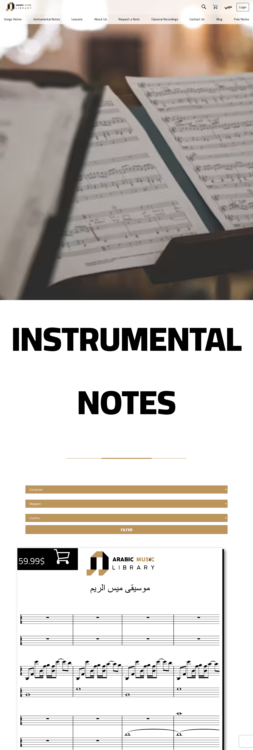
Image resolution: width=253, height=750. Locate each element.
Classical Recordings (164, 19)
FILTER (126, 529)
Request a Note (129, 19)
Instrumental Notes (46, 19)
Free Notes (241, 19)
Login (242, 7)
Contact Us (197, 19)
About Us (100, 19)
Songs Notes (13, 19)
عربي (228, 6)
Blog (219, 19)
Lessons (77, 19)
